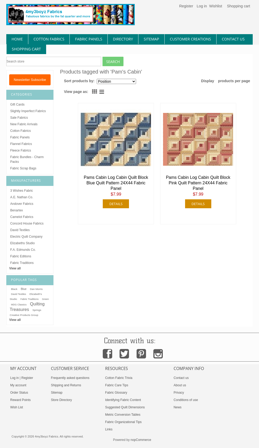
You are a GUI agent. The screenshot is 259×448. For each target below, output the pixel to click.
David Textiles (20, 230)
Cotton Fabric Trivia (118, 378)
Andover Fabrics (21, 204)
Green (45, 299)
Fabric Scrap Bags (23, 168)
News (177, 407)
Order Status (19, 392)
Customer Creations (190, 39)
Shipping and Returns (66, 385)
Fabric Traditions (22, 263)
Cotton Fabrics (20, 131)
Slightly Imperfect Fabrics (28, 111)
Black (14, 289)
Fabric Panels (20, 137)
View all (15, 268)
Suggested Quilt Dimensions (125, 407)
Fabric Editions (20, 256)
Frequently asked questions (70, 378)
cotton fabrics (49, 39)
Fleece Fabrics (20, 150)
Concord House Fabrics (27, 223)
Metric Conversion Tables (123, 414)
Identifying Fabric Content (123, 400)
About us (180, 385)
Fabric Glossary (116, 392)
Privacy (179, 392)
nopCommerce (141, 440)
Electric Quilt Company (26, 236)
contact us (233, 39)
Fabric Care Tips (116, 385)
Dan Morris (36, 289)
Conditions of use (186, 400)
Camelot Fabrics (21, 217)
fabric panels (88, 39)
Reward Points (20, 400)
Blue (23, 288)
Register (186, 6)
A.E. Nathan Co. (21, 197)
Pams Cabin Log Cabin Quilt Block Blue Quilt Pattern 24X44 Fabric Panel (116, 183)
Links (108, 429)
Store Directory (61, 400)
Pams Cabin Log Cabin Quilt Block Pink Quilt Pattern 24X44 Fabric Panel (198, 183)
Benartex (16, 210)
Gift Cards (17, 104)
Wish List (16, 407)
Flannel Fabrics (21, 144)
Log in (202, 6)
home (17, 39)
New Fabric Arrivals (23, 124)
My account (18, 385)
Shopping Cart (26, 48)
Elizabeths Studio (22, 243)
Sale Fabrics (19, 117)
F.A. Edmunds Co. (23, 250)
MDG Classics (18, 304)
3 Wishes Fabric (21, 190)
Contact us (181, 378)
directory (123, 39)
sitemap (151, 39)
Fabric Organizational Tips (123, 422)
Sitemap (56, 392)
